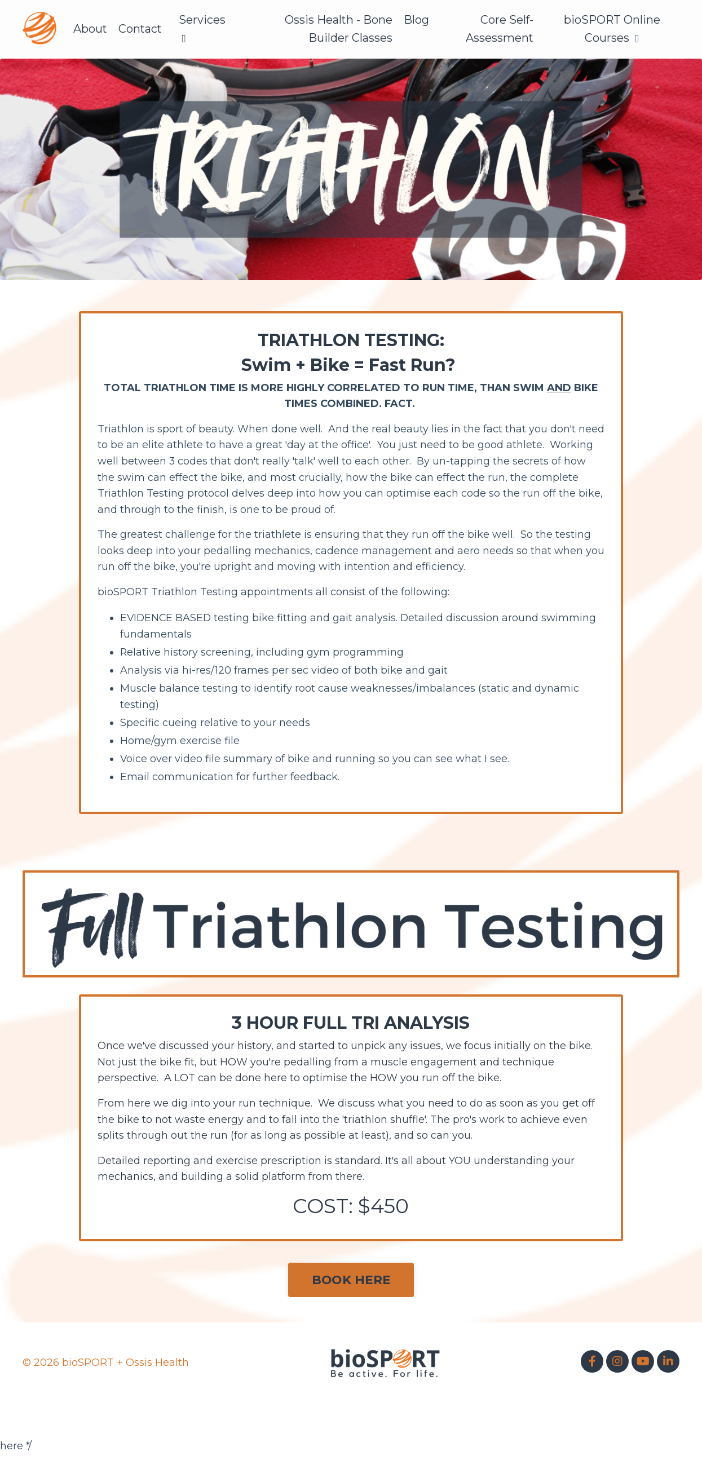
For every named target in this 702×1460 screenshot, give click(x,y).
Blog (416, 20)
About (90, 29)
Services (203, 29)
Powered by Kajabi (642, 1415)
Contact (141, 29)
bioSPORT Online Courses (612, 29)
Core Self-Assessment (499, 29)
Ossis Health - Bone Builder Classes (338, 29)
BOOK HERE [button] (351, 1285)
